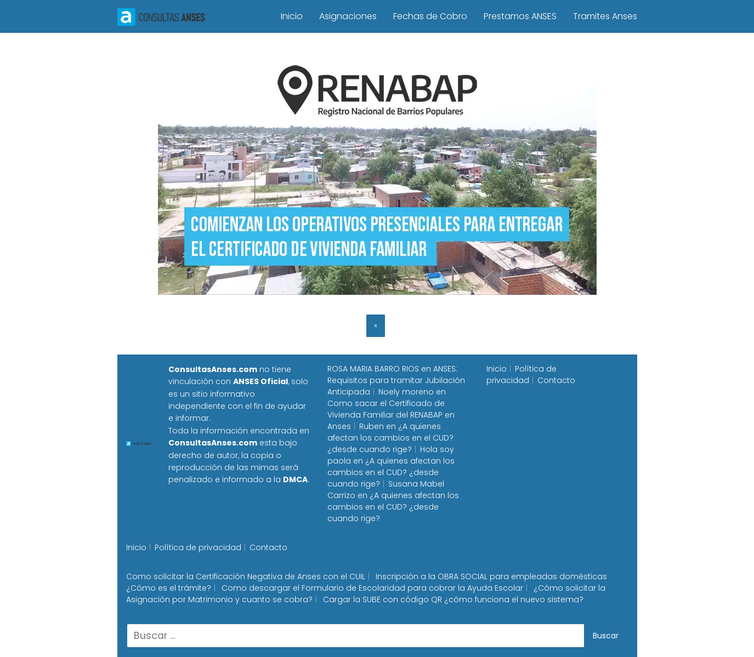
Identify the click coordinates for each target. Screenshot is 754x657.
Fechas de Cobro (430, 16)
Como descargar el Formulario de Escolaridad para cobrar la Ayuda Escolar (372, 587)
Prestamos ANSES (520, 16)
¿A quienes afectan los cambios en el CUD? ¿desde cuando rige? (390, 438)
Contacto (556, 380)
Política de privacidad (521, 374)
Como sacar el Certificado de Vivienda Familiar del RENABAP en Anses (391, 415)
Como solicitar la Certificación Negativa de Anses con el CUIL (245, 576)
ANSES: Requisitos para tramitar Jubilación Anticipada (396, 380)
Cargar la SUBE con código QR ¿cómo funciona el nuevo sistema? (453, 599)
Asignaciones (348, 16)
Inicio (292, 16)
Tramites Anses (605, 16)
